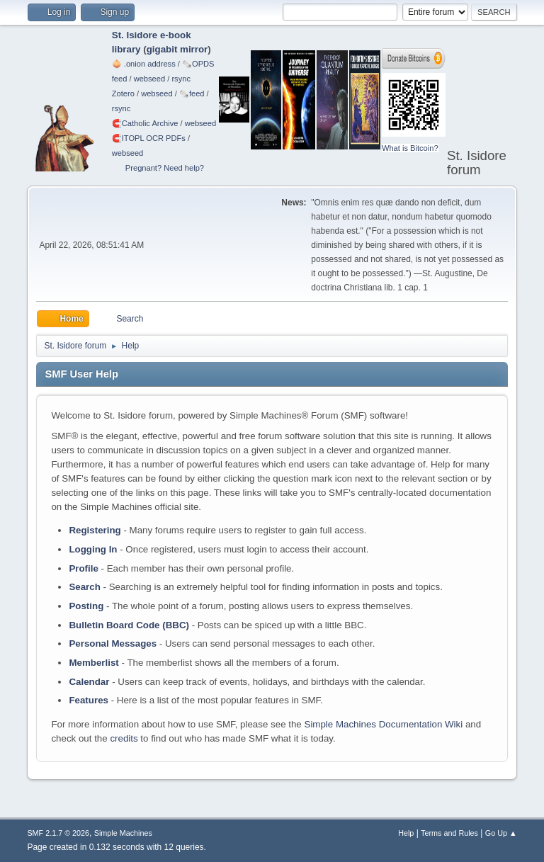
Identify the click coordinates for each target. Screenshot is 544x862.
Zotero (123, 93)
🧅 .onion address (144, 63)
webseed (149, 78)
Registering (94, 530)
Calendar (89, 681)
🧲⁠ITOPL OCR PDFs (149, 138)
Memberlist (93, 662)
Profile (83, 568)
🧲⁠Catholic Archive (145, 123)
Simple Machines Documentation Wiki (384, 724)
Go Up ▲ (501, 833)
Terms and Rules (449, 833)
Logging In (93, 549)
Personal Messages (113, 643)
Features (88, 700)
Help (406, 833)
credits (123, 738)
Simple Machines (123, 833)
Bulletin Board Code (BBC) (129, 625)
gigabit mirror (177, 49)
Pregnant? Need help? (164, 168)
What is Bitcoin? (410, 148)
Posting (86, 606)
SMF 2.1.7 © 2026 (58, 833)
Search (84, 587)
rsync (181, 78)
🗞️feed (192, 93)
